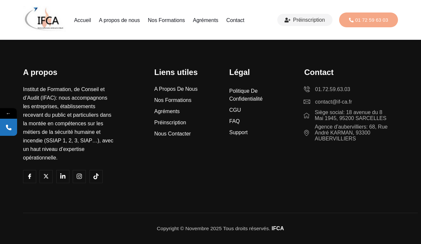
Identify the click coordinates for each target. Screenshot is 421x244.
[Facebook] (29, 176)
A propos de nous (120, 20)
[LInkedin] (62, 176)
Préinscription (305, 20)
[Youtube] (46, 176)
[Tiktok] (96, 176)
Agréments (204, 20)
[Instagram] (79, 176)
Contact (233, 20)
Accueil (85, 20)
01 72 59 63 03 (368, 20)
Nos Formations (166, 20)
